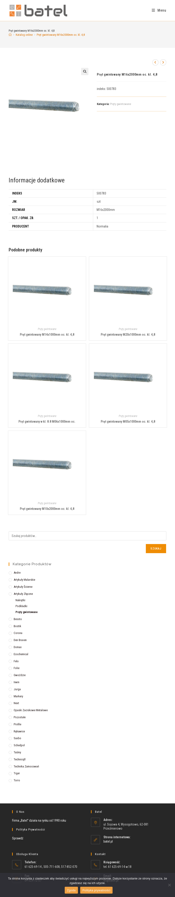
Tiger (17, 773)
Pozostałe (20, 717)
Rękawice (19, 731)
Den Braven (20, 640)
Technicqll (20, 759)
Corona (18, 633)
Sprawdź (17, 838)
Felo (16, 661)
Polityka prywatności (96, 890)
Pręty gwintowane (120, 104)
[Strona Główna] (10, 34)
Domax (18, 647)
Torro (17, 780)
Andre (17, 572)
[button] (84, 71)
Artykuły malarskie (24, 579)
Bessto (18, 619)
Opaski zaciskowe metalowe (31, 710)
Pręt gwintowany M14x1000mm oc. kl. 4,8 (47, 334)
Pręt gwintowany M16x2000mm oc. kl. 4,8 (61, 34)
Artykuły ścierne (23, 586)
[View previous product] (155, 62)
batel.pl (108, 841)
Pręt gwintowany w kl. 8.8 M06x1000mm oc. (46, 421)
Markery (18, 696)
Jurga (17, 689)
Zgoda (71, 890)
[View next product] (163, 62)
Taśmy (17, 752)
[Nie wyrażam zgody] (169, 885)
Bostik (17, 626)
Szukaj (155, 548)
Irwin (16, 682)
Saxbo (17, 738)
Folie (16, 668)
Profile (17, 724)
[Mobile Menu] (159, 10)
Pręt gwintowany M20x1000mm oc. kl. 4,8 (128, 334)
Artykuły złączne (23, 593)
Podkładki (21, 606)
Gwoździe (20, 675)
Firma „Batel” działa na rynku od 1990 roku (39, 820)
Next (16, 703)
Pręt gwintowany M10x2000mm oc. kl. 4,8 (47, 509)
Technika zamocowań (26, 766)
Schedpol (19, 745)
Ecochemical (21, 654)
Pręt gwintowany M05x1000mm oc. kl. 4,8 (128, 421)
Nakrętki (20, 600)
